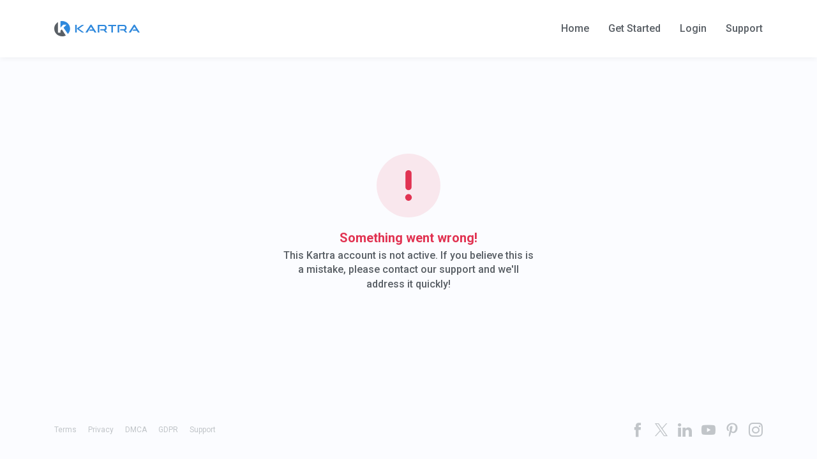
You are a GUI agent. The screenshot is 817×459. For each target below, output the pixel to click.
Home (575, 29)
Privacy (101, 429)
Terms (65, 429)
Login (693, 29)
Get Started (634, 29)
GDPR (168, 429)
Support (744, 29)
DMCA (136, 429)
